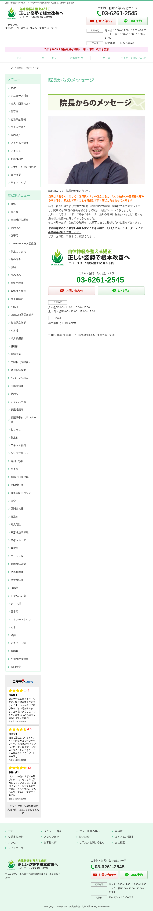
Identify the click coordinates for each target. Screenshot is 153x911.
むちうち (16, 429)
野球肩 (14, 548)
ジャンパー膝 (18, 401)
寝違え (14, 516)
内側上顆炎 (17, 461)
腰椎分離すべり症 (21, 492)
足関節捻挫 (17, 508)
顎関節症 (16, 667)
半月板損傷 (17, 338)
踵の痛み (16, 275)
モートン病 (17, 556)
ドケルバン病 (18, 595)
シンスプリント (20, 453)
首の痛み (16, 259)
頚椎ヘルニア (18, 540)
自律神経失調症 (20, 219)
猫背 (13, 500)
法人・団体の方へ (21, 103)
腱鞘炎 (14, 346)
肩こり (14, 212)
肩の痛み (16, 227)
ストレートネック (21, 619)
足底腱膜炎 (17, 572)
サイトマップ (18, 182)
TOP (19, 58)
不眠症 (14, 306)
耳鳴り (14, 651)
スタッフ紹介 (18, 127)
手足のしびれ (18, 251)
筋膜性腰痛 (17, 409)
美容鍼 (14, 111)
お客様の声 (76, 58)
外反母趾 (16, 524)
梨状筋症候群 (18, 322)
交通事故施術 (18, 119)
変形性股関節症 (20, 532)
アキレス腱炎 (18, 445)
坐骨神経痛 (17, 580)
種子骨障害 (17, 298)
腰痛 (13, 204)
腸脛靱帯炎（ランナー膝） (23, 419)
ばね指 (14, 587)
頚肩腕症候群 (18, 370)
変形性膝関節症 (20, 659)
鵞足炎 (14, 437)
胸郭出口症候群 (20, 477)
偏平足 (14, 235)
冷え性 (14, 330)
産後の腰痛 (17, 283)
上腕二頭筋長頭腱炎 (22, 314)
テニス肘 (16, 603)
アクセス (105, 58)
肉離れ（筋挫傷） (21, 362)
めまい (14, 627)
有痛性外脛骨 (18, 291)
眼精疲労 (16, 354)
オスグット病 (18, 643)
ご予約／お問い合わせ (133, 58)
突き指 (14, 469)
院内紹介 (16, 135)
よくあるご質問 (20, 143)
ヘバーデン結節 (20, 378)
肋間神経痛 (17, 484)
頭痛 (13, 635)
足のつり (16, 393)
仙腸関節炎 (17, 386)
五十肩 (14, 611)
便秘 (13, 267)
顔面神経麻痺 (18, 564)
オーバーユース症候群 (23, 243)
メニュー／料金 (48, 58)
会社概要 (16, 174)
